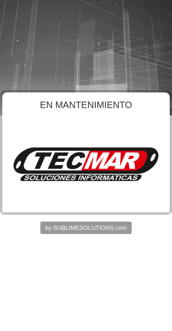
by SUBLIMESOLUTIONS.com (86, 227)
